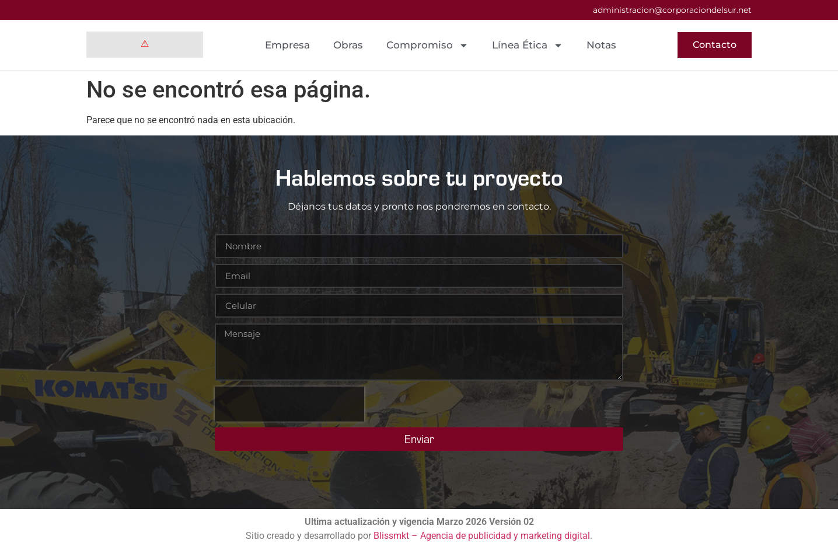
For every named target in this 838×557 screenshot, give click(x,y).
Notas (601, 45)
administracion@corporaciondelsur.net (672, 10)
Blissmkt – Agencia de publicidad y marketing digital (481, 535)
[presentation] (289, 404)
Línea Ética (527, 45)
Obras (348, 45)
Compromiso (427, 45)
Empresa (287, 45)
